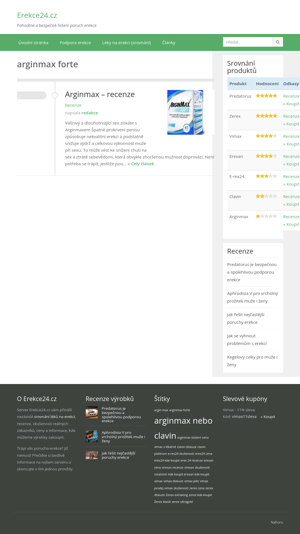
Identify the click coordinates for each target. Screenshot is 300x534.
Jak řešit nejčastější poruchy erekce (118, 455)
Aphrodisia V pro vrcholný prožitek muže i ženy (123, 436)
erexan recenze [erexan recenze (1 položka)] (172, 467)
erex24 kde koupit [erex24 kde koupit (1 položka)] (166, 460)
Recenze (73, 105)
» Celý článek (141, 163)
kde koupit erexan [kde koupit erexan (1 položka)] (181, 474)
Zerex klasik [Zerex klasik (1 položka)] (162, 502)
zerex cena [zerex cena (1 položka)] (196, 488)
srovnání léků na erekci (54, 416)
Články (168, 42)
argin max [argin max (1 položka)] (161, 410)
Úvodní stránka (33, 42)
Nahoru (277, 522)
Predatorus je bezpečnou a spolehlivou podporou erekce (252, 271)
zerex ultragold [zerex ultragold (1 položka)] (182, 502)
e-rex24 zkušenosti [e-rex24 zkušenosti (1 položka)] (181, 454)
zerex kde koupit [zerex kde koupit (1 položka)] (200, 495)
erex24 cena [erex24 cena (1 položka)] (203, 454)
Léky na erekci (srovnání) (126, 42)
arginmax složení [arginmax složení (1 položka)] (189, 437)
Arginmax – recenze (100, 94)
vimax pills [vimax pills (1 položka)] (191, 481)
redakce (90, 112)
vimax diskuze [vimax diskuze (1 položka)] (173, 481)
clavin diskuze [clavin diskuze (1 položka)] (186, 447)
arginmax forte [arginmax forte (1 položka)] (179, 410)
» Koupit (291, 103)
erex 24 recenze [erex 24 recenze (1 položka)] (192, 460)
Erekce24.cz (37, 15)
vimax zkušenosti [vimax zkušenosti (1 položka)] (176, 488)
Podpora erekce (75, 42)
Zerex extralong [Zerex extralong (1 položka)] (177, 495)
